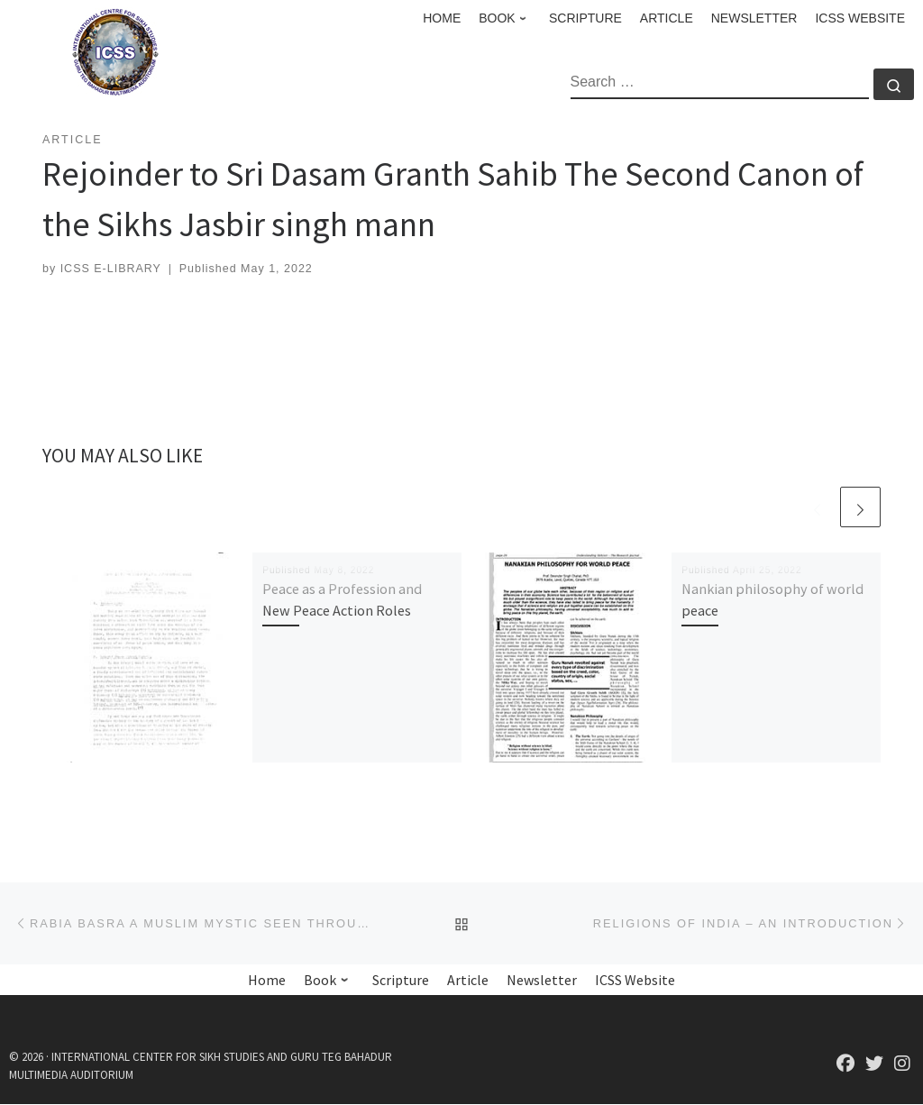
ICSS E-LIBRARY (110, 268)
